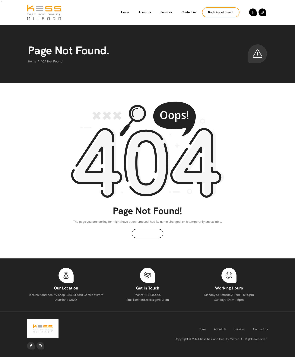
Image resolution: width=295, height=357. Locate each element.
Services (166, 12)
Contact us (189, 12)
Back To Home (147, 233)
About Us (144, 12)
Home (125, 12)
